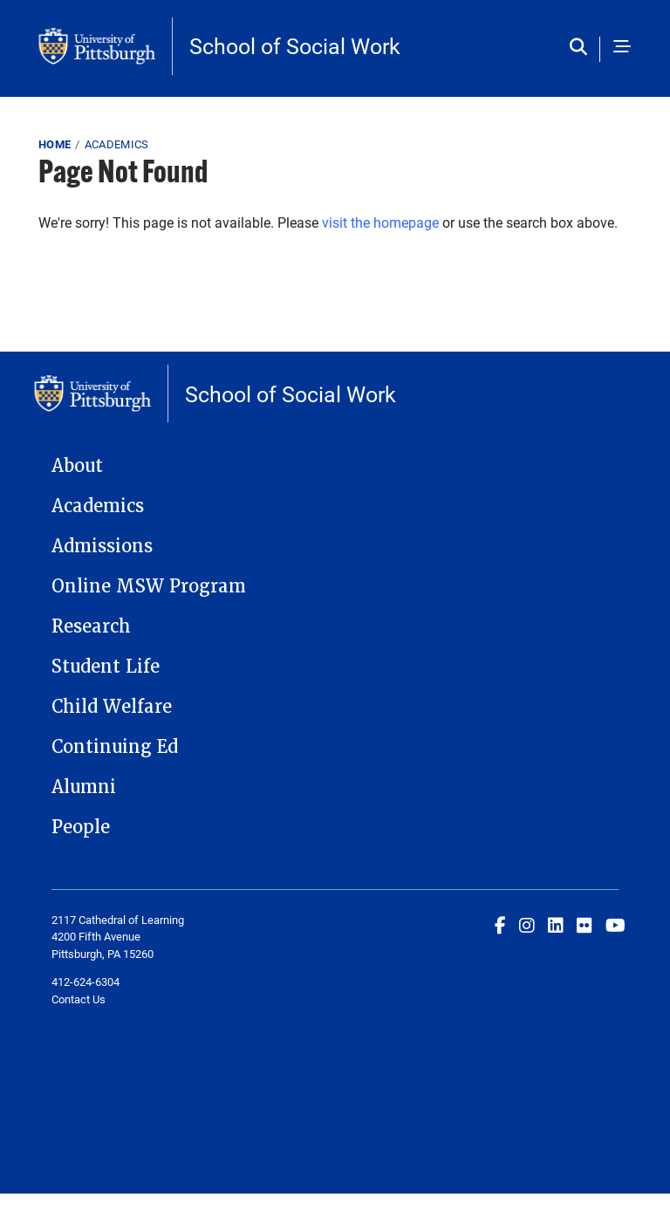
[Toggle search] (582, 48)
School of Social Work (294, 46)
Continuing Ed (114, 746)
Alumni (83, 787)
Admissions (102, 546)
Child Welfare (111, 706)
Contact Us (78, 999)
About (77, 466)
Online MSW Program (148, 586)
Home (54, 144)
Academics (117, 144)
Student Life (105, 666)
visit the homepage (380, 222)
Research (91, 626)
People (80, 827)
